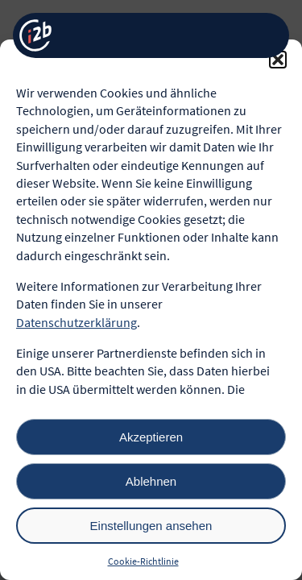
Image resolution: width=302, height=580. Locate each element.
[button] (278, 60)
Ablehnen (151, 481)
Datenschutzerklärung (76, 322)
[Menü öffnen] (264, 36)
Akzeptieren (151, 437)
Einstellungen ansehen (151, 525)
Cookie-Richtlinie (143, 561)
